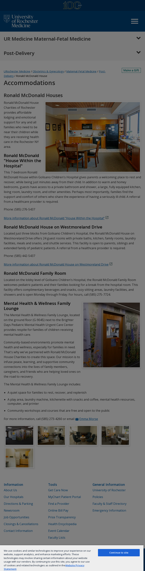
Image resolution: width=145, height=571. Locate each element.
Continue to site (118, 552)
